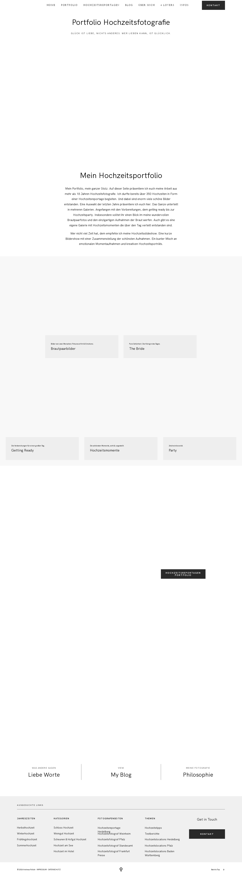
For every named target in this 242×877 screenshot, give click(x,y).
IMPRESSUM (42, 869)
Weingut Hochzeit (64, 833)
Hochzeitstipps (153, 827)
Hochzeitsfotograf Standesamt (115, 845)
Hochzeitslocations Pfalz (159, 845)
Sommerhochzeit (26, 845)
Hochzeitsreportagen (101, 5)
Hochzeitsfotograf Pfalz (111, 839)
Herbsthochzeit (25, 827)
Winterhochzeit (25, 833)
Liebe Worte (44, 774)
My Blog (121, 774)
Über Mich (146, 5)
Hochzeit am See (63, 845)
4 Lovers (167, 5)
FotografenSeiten (110, 818)
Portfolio (69, 5)
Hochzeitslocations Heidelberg (162, 839)
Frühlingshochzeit (27, 839)
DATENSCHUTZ (54, 869)
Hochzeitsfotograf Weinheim (114, 833)
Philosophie (198, 774)
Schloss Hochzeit (63, 827)
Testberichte (152, 833)
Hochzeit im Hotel (64, 851)
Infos (184, 5)
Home (51, 5)
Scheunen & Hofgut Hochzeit (70, 839)
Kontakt (213, 5)
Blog (129, 5)
